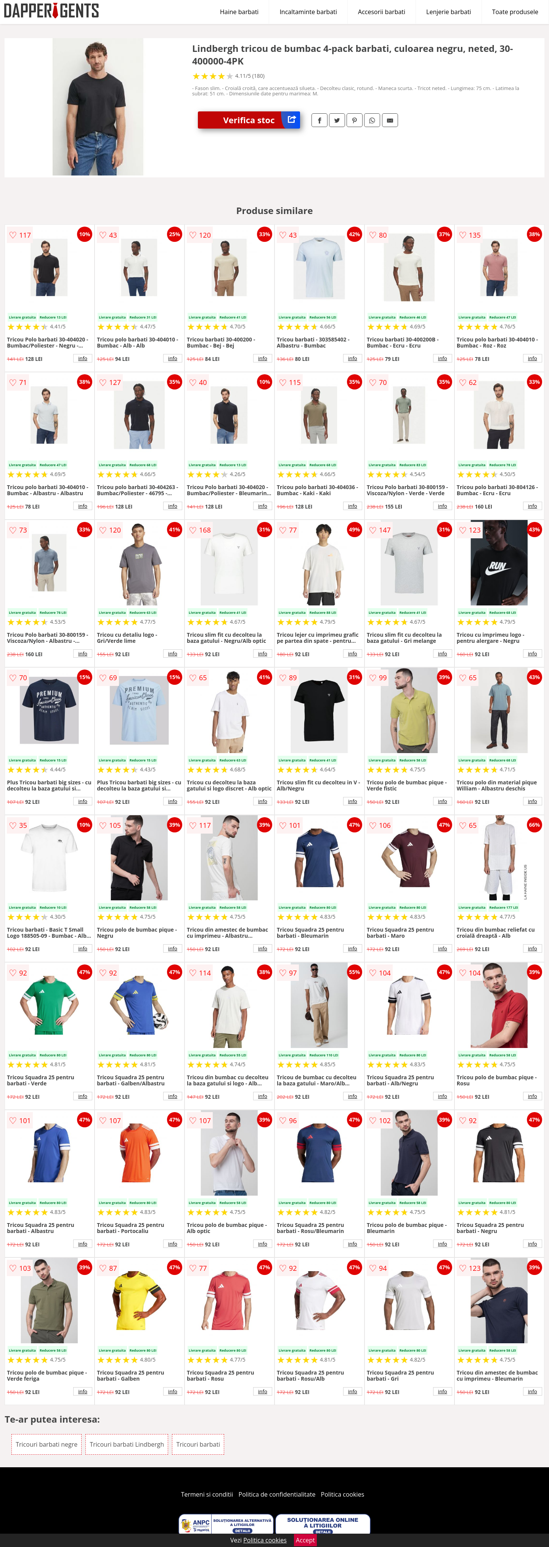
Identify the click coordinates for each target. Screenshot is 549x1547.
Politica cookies (342, 1494)
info (82, 358)
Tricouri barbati (198, 1444)
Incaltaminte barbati (308, 12)
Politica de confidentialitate (277, 1494)
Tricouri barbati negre (46, 1444)
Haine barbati (239, 12)
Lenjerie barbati (448, 12)
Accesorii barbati (381, 12)
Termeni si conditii (207, 1494)
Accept (305, 1540)
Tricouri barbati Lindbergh (127, 1444)
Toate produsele (515, 12)
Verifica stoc (261, 120)
